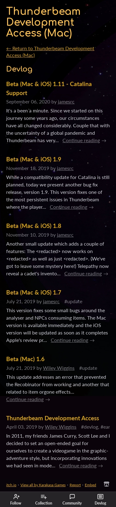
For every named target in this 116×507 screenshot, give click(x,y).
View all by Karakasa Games (43, 485)
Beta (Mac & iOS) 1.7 (33, 292)
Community (72, 499)
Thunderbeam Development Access (52, 418)
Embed (90, 485)
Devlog (100, 499)
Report (75, 485)
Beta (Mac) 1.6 (25, 358)
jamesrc (66, 101)
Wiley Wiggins (59, 368)
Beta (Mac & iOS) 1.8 (33, 225)
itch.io (11, 485)
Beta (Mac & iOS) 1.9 (33, 159)
